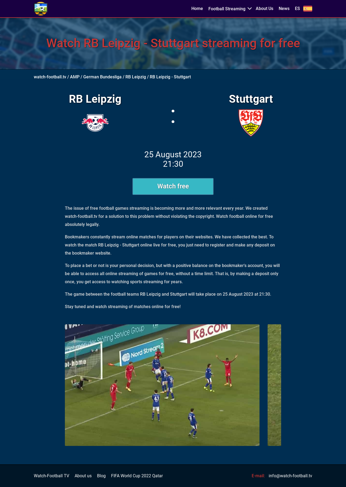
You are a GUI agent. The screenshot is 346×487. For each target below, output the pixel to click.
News (284, 8)
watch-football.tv (50, 76)
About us (83, 475)
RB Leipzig (135, 76)
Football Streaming (226, 8)
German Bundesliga (102, 76)
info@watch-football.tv (290, 475)
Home (197, 8)
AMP (74, 76)
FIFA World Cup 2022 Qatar (137, 475)
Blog (101, 475)
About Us (264, 8)
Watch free (173, 186)
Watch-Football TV (51, 475)
